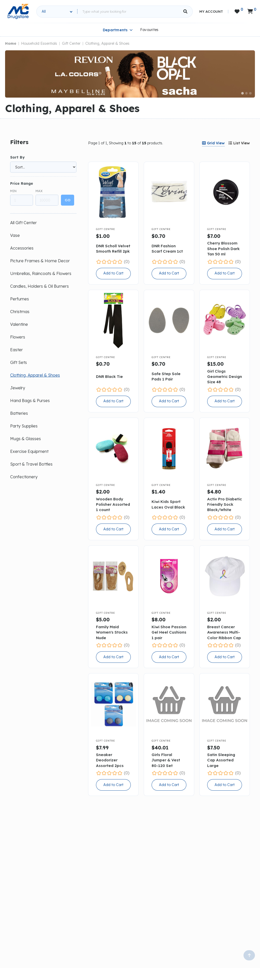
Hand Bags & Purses (30, 400)
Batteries (19, 413)
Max (39, 191)
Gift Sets (18, 362)
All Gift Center (23, 222)
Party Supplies (24, 425)
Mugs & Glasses (25, 438)
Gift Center (71, 43)
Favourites (149, 29)
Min (13, 191)
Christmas (19, 311)
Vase (15, 235)
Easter (16, 349)
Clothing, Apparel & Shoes (107, 43)
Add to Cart (113, 273)
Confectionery (24, 476)
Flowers (17, 337)
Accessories (22, 248)
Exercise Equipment (29, 451)
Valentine (19, 324)
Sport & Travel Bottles (31, 464)
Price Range (21, 183)
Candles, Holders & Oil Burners (39, 286)
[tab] (213, 143)
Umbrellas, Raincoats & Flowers (40, 273)
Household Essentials (39, 43)
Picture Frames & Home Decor (40, 260)
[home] (18, 11)
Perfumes (19, 298)
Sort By (17, 157)
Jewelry (17, 387)
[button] (242, 93)
